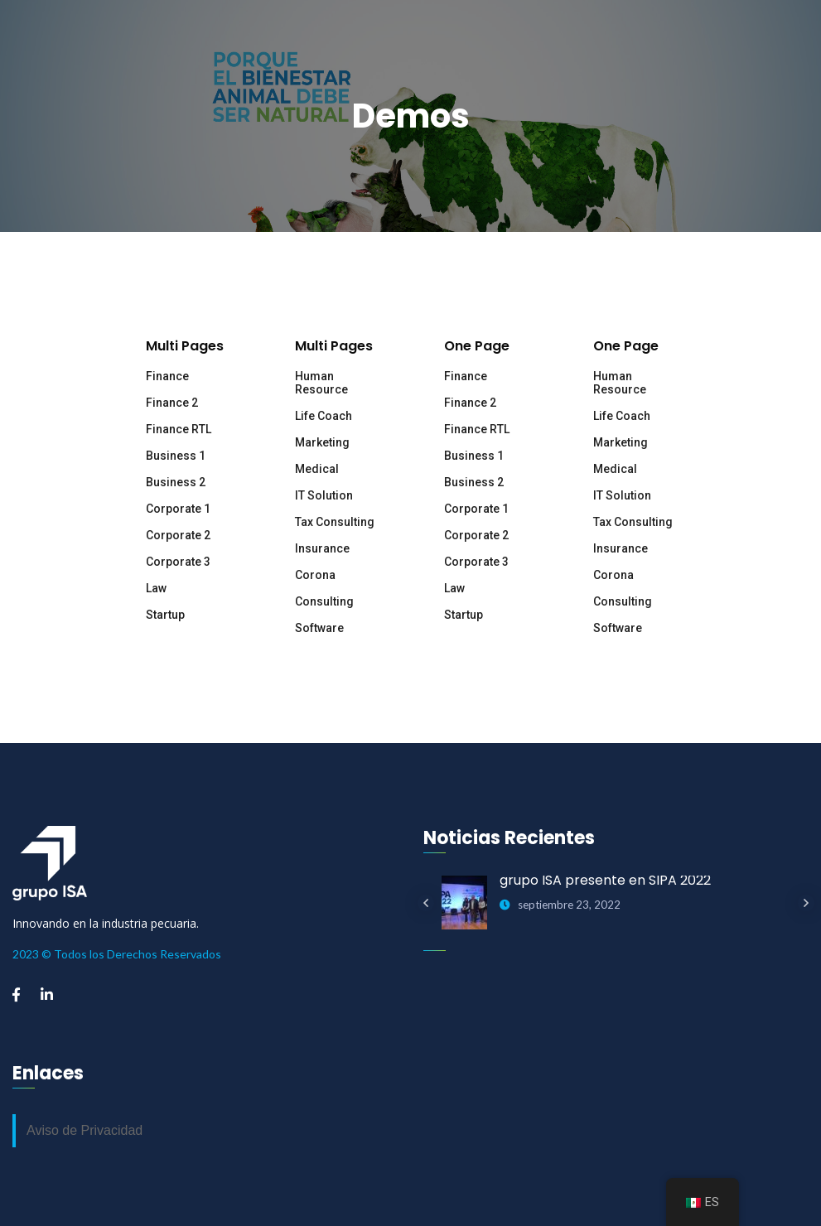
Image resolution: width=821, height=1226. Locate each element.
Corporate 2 (178, 535)
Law (156, 588)
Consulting (324, 601)
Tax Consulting (334, 522)
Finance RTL (178, 429)
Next (806, 903)
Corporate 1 (178, 508)
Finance (167, 376)
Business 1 (175, 455)
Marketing (322, 442)
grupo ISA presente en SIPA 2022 (605, 880)
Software (319, 628)
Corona (315, 575)
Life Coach (323, 415)
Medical (317, 468)
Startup (165, 614)
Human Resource (321, 382)
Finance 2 (172, 402)
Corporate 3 (178, 561)
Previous (426, 903)
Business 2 (175, 482)
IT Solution (324, 495)
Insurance (322, 548)
